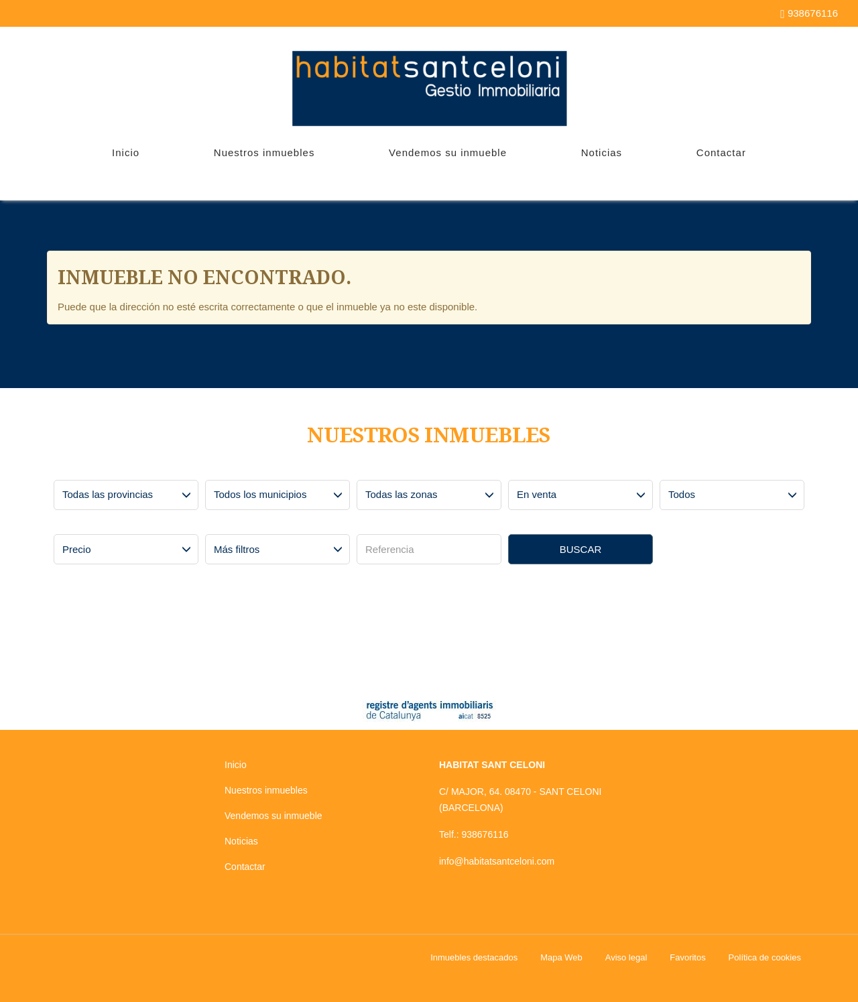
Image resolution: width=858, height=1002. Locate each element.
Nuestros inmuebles (264, 152)
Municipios (230, 470)
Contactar (721, 152)
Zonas (374, 470)
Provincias (78, 470)
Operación (532, 470)
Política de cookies (765, 957)
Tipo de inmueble (696, 470)
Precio (71, 524)
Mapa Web (561, 957)
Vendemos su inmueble (448, 152)
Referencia (382, 524)
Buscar (581, 549)
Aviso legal (626, 957)
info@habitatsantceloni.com (496, 861)
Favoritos (687, 957)
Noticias (601, 152)
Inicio (125, 152)
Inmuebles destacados (473, 957)
